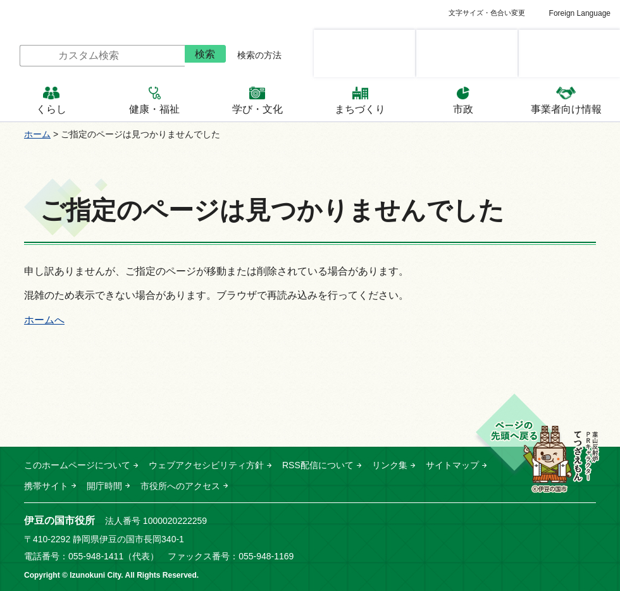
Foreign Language (580, 13)
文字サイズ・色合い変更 (487, 12)
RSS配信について (318, 465)
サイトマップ (452, 465)
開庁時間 (104, 486)
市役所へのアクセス (180, 486)
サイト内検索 (10, 56)
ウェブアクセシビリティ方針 (206, 465)
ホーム (37, 134)
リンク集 (389, 465)
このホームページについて (77, 465)
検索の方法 (259, 55)
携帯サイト (46, 486)
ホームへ (44, 319)
